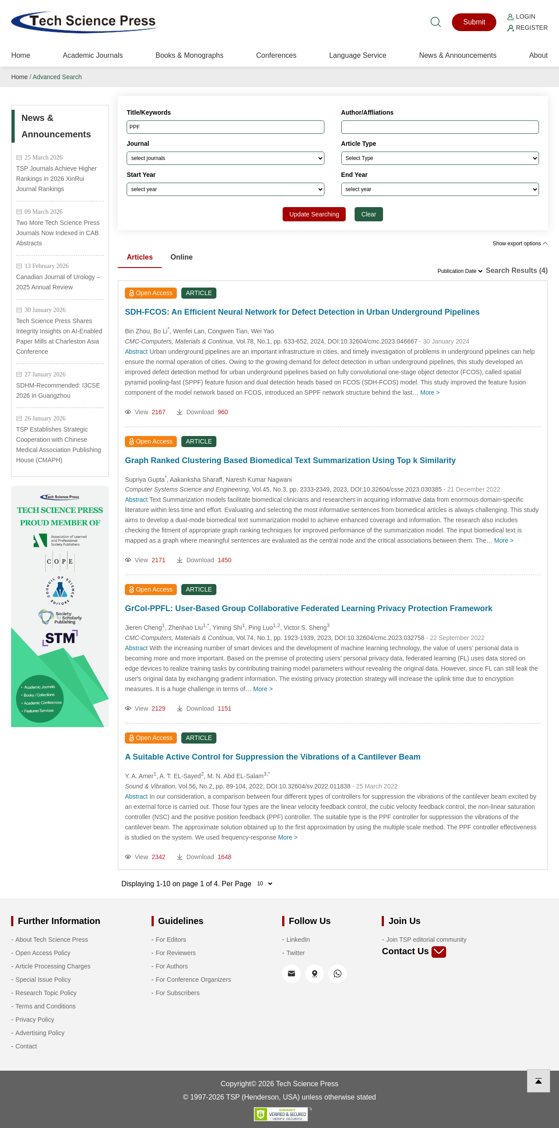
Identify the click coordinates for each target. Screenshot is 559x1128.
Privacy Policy (35, 1019)
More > (430, 392)
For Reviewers (176, 952)
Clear (368, 214)
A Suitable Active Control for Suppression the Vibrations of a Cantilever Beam (272, 756)
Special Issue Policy (43, 979)
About (538, 55)
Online (182, 257)
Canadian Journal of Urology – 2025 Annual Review (58, 282)
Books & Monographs (190, 55)
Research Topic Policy (46, 992)
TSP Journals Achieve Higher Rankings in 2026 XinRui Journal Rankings (56, 178)
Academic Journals (93, 55)
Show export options (520, 243)
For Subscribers (178, 992)
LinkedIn (298, 939)
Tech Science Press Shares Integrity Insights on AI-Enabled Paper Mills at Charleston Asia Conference (59, 336)
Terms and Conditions (46, 1006)
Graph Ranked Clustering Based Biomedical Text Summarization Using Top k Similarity (290, 460)
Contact (26, 1046)
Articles (140, 257)
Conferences (276, 55)
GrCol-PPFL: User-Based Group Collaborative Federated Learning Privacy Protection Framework (308, 608)
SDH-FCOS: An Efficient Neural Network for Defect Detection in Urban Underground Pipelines (302, 312)
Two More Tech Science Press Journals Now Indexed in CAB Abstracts (58, 233)
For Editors (171, 939)
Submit (474, 22)
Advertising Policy (40, 1032)
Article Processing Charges (53, 966)
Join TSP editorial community (426, 939)
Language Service (358, 55)
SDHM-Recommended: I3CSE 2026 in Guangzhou (58, 390)
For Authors (172, 966)
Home (20, 55)
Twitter (296, 952)
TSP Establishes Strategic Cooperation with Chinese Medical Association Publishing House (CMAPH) (58, 445)
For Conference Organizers (193, 979)
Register (527, 27)
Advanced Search (57, 76)
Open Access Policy (43, 952)
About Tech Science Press (52, 939)
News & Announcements (457, 55)
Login (521, 16)
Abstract (136, 351)
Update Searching (314, 214)
